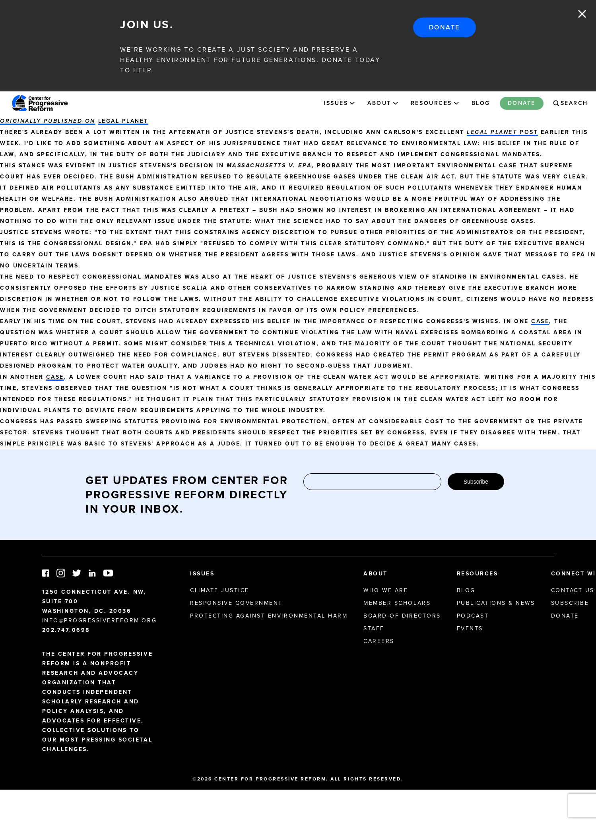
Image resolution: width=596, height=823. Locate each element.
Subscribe (476, 481)
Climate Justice (219, 590)
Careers (378, 641)
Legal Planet (123, 121)
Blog (481, 103)
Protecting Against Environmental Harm (269, 616)
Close (582, 14)
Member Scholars (397, 603)
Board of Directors (402, 616)
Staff (373, 628)
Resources (431, 103)
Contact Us (572, 590)
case (540, 321)
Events (470, 628)
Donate (444, 27)
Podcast (473, 616)
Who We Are (385, 590)
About (379, 103)
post (502, 132)
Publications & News (496, 603)
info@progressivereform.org (99, 620)
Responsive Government (236, 603)
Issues (336, 103)
